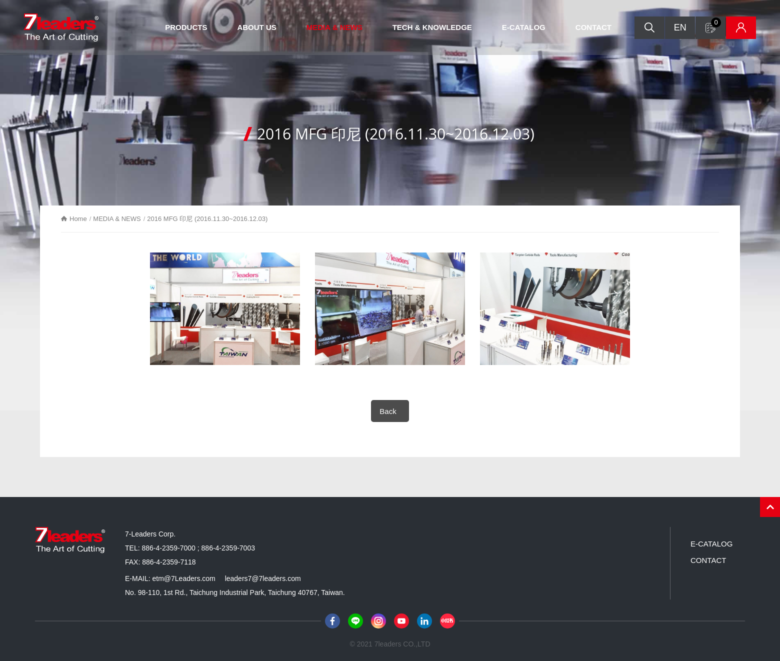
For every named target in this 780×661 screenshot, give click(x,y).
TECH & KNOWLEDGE (432, 27)
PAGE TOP (770, 507)
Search (649, 27)
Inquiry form (716, 23)
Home (78, 219)
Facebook (332, 621)
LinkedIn (424, 621)
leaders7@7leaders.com (263, 578)
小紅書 (447, 621)
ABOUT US (256, 27)
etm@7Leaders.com (183, 578)
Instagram (378, 621)
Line (355, 621)
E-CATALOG (524, 27)
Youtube (401, 621)
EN (680, 27)
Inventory (741, 27)
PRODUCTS (186, 27)
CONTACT (594, 27)
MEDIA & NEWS (334, 27)
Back (388, 411)
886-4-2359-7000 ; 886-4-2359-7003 (198, 548)
